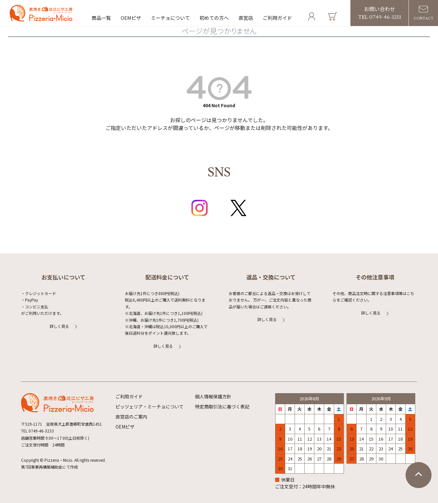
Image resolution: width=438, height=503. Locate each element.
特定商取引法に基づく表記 (222, 406)
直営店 (245, 17)
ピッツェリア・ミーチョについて (150, 406)
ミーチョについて (170, 17)
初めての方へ (214, 17)
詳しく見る (59, 326)
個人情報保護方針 (213, 396)
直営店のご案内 (131, 416)
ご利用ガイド (277, 17)
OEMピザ (131, 17)
